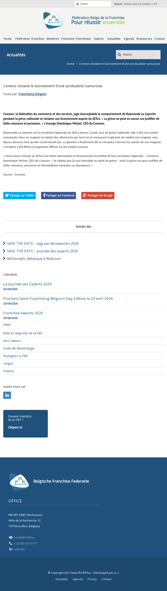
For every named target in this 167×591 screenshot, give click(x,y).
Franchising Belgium (32, 94)
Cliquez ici (15, 427)
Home (70, 64)
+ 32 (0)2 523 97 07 (25, 543)
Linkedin (146, 4)
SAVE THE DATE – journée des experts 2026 (42, 251)
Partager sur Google (100, 195)
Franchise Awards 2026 (23, 313)
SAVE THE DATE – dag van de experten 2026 (43, 243)
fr (155, 4)
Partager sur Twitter (22, 195)
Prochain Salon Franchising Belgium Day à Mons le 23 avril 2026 (58, 298)
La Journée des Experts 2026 (27, 284)
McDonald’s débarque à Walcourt (34, 259)
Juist (116, 573)
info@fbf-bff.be (24, 537)
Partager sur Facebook (60, 195)
